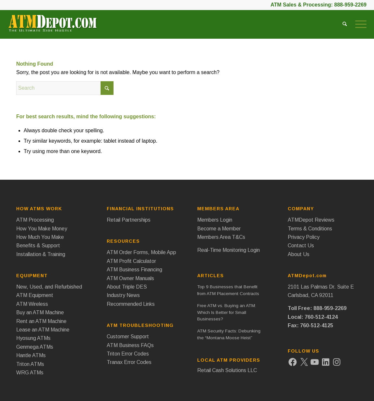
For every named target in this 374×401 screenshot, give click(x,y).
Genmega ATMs (34, 347)
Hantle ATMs (31, 355)
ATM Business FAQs (130, 345)
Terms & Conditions (310, 228)
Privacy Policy (304, 237)
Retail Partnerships (129, 220)
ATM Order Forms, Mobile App (141, 252)
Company (301, 208)
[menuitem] (344, 24)
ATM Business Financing (134, 269)
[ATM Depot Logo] (52, 26)
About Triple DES (127, 287)
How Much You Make (40, 237)
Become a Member (219, 228)
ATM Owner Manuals (130, 278)
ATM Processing (35, 220)
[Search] (344, 24)
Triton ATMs (30, 364)
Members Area (218, 208)
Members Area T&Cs (221, 237)
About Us (298, 254)
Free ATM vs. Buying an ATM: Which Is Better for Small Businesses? (226, 312)
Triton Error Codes (128, 353)
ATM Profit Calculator (131, 261)
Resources (123, 241)
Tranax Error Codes (129, 362)
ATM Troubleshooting (140, 325)
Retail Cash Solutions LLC (227, 370)
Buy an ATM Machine (40, 312)
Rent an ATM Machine (41, 321)
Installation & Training (40, 254)
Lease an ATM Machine (42, 329)
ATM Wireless (32, 304)
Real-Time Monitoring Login (228, 250)
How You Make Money (41, 228)
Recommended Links (131, 304)
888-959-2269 (350, 4)
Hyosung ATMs (33, 338)
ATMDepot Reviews (311, 220)
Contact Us (301, 245)
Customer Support (128, 336)
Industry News (123, 295)
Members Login (214, 220)
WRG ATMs (29, 372)
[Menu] (359, 24)
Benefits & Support (38, 245)
